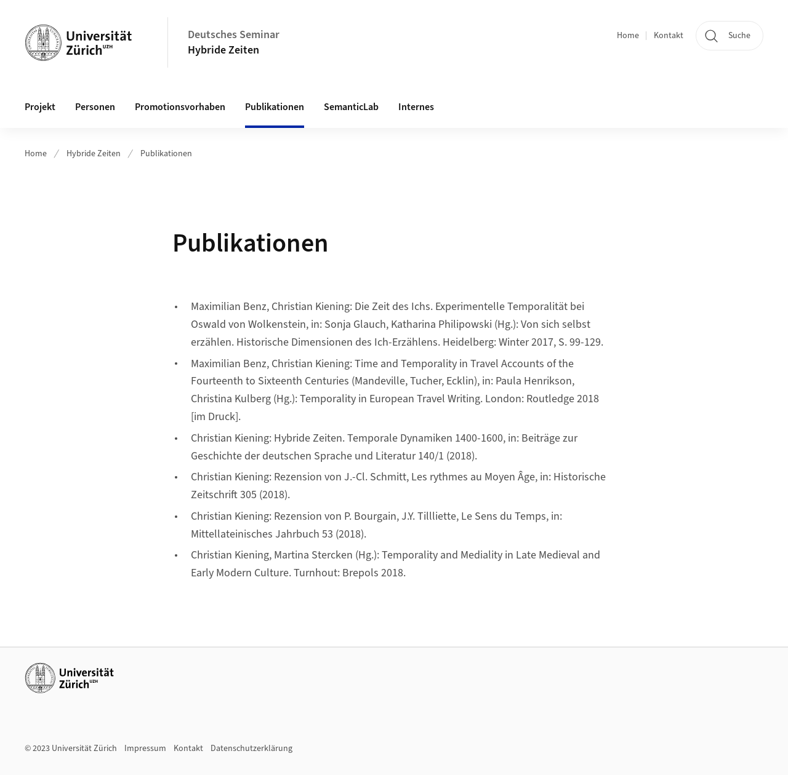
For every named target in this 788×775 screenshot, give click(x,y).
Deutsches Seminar (233, 34)
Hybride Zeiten (223, 50)
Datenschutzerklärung (251, 748)
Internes (416, 107)
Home (628, 36)
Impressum (145, 748)
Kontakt (668, 36)
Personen (95, 107)
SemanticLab (351, 107)
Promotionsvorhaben (180, 107)
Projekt (40, 107)
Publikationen (274, 107)
